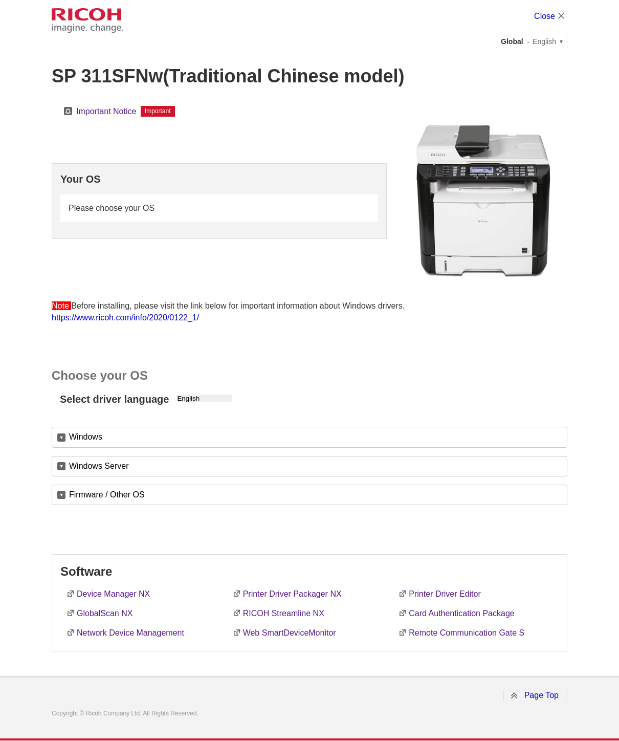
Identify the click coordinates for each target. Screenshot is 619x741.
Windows (85, 436)
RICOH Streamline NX (283, 613)
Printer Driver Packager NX (292, 594)
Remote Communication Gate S (466, 632)
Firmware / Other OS (107, 494)
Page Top (541, 695)
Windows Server (98, 466)
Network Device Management (130, 632)
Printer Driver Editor (444, 594)
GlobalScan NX (104, 613)
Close (544, 16)
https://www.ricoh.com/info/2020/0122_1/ (125, 317)
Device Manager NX (113, 594)
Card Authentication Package (461, 613)
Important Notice (106, 111)
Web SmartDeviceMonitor (289, 632)
